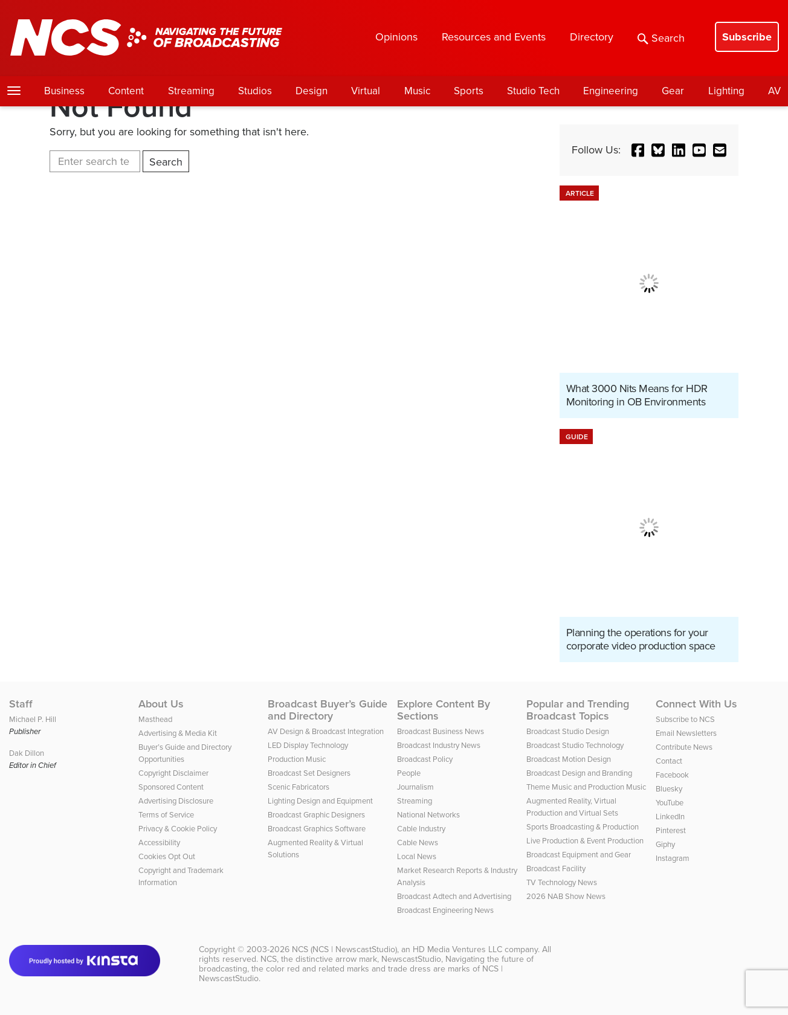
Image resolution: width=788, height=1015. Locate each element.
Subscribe (747, 37)
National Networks (428, 814)
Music (417, 90)
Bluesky (669, 788)
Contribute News (684, 747)
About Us (161, 704)
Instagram (673, 858)
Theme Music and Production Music (586, 787)
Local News (416, 856)
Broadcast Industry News (438, 745)
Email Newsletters (686, 733)
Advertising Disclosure (175, 801)
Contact (669, 761)
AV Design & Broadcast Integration (326, 731)
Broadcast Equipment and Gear (578, 854)
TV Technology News (561, 882)
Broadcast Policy (425, 759)
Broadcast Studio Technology (575, 745)
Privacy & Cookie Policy (177, 828)
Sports (468, 90)
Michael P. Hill (32, 719)
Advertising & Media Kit (177, 733)
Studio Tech (533, 90)
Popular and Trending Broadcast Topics (577, 710)
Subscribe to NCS (685, 719)
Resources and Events (494, 37)
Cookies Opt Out (166, 856)
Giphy (665, 844)
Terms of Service (166, 814)
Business (64, 90)
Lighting (726, 90)
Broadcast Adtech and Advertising (454, 896)
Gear (673, 90)
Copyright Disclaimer (173, 773)
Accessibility (159, 842)
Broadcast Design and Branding (579, 773)
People (409, 773)
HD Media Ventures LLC (457, 949)
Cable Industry (421, 828)
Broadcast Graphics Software (317, 828)
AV (774, 90)
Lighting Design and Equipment (320, 801)
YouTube (669, 802)
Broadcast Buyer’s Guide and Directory (327, 710)
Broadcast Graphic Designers (316, 814)
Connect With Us (696, 704)
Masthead (155, 719)
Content (126, 90)
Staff (21, 704)
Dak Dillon (26, 753)
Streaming (191, 90)
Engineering (610, 90)
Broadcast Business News (440, 731)
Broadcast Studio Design (567, 731)
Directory (591, 37)
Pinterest (671, 830)
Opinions (396, 37)
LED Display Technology (308, 745)
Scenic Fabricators (298, 787)
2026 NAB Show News (566, 896)
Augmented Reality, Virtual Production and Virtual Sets (572, 807)
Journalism (415, 787)
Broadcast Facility (556, 868)
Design (312, 90)
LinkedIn (670, 816)
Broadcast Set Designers (309, 773)
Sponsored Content (171, 787)
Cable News (417, 842)
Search (661, 38)
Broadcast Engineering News (445, 910)
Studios (255, 90)
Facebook (672, 775)
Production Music (297, 759)
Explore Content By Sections (443, 710)
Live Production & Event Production (585, 840)
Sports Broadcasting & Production (582, 827)
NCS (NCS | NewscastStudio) (344, 949)
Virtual (365, 90)
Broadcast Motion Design (568, 759)
